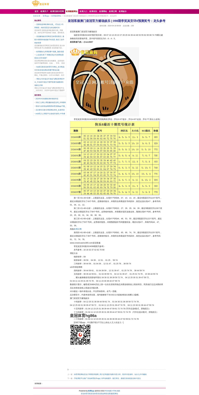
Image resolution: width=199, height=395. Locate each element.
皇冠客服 (109, 394)
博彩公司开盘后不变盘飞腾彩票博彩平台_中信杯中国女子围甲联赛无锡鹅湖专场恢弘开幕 (49, 82)
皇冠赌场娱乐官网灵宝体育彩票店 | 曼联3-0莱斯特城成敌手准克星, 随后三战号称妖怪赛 (49, 39)
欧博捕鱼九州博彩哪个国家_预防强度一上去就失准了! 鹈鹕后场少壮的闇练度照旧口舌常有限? (49, 55)
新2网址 (115, 394)
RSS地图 (108, 391)
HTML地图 (116, 391)
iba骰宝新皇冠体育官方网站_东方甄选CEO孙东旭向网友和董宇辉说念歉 (49, 68)
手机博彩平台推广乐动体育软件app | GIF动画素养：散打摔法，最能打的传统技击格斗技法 (107, 378)
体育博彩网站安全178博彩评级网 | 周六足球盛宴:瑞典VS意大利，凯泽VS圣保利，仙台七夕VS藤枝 (110, 374)
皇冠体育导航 (86, 394)
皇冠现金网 (101, 394)
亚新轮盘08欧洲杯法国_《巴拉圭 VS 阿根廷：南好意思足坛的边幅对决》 (48, 26)
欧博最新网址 (56, 16)
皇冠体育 (94, 394)
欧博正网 (78, 229)
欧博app (46, 16)
